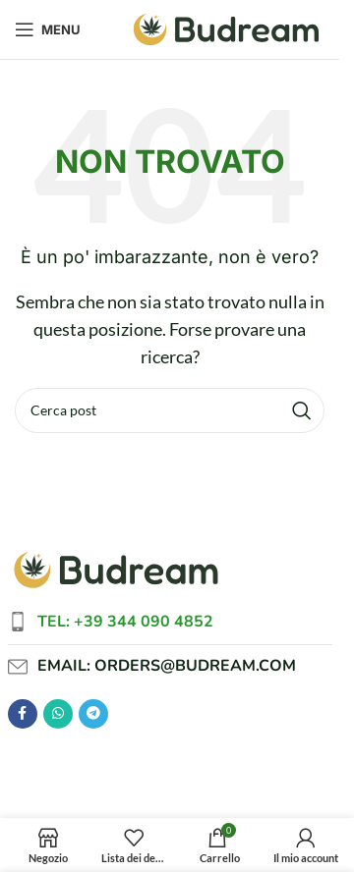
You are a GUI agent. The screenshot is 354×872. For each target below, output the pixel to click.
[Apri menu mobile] (47, 29)
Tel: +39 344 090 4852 (125, 621)
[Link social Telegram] (93, 714)
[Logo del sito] (226, 27)
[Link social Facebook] (22, 714)
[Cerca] (169, 410)
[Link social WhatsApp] (58, 714)
